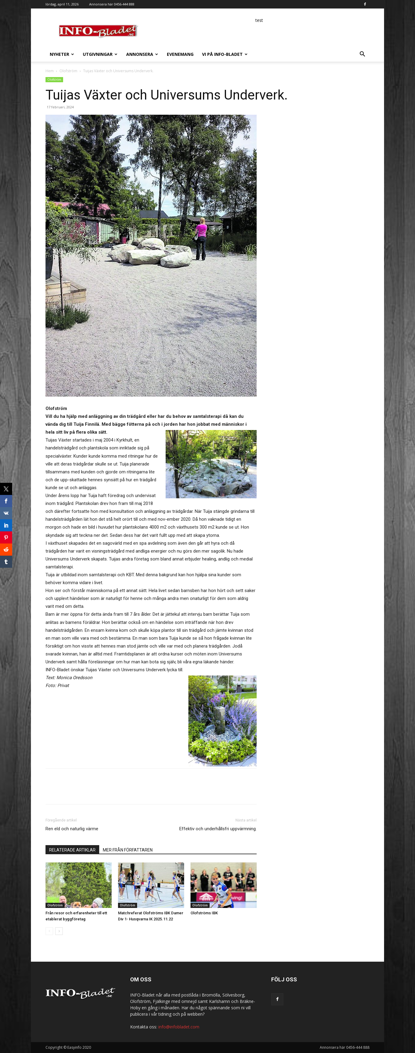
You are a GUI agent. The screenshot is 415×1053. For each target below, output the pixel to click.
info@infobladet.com (178, 1027)
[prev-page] (49, 931)
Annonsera (142, 54)
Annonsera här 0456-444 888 (111, 4)
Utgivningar (100, 54)
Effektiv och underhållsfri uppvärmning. (218, 828)
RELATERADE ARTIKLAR (72, 850)
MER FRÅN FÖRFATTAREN (128, 850)
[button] (362, 55)
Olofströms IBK (204, 913)
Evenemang (180, 54)
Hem (50, 70)
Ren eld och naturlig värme (72, 828)
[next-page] (59, 931)
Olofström (68, 70)
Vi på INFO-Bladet (225, 54)
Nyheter (62, 54)
